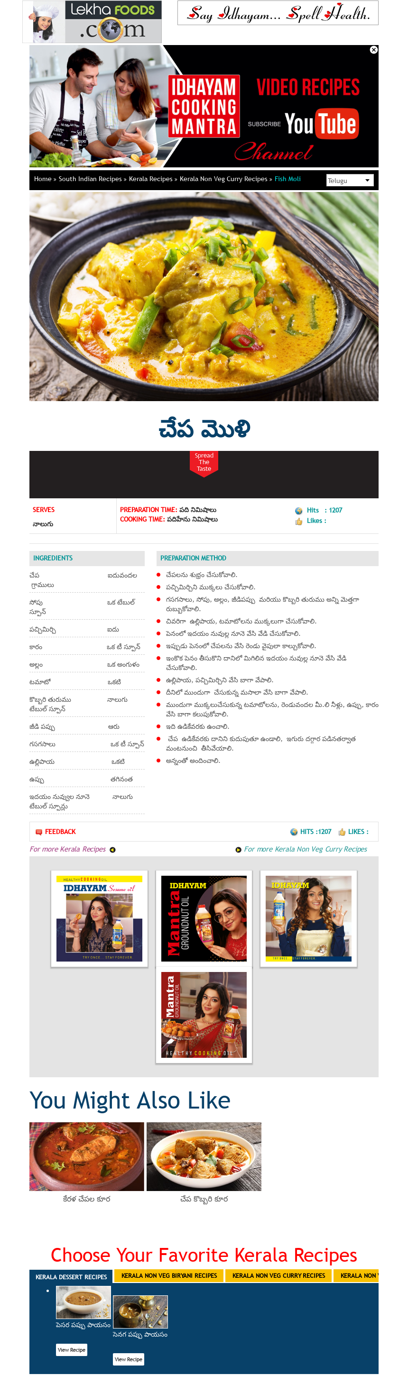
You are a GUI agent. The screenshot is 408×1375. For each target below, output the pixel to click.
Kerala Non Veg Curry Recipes (226, 178)
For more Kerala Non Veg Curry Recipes (301, 848)
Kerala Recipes (153, 178)
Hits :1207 (311, 831)
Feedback (55, 831)
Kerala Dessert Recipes (71, 1277)
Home (45, 178)
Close (374, 50)
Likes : (353, 831)
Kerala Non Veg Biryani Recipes (169, 1275)
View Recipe (71, 1350)
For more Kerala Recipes (72, 848)
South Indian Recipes (93, 178)
